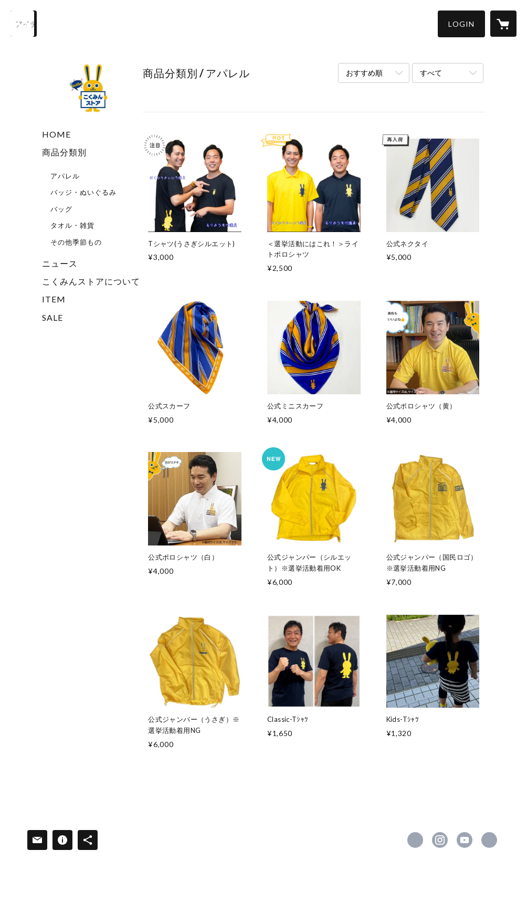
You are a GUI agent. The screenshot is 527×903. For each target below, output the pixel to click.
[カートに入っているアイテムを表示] (503, 23)
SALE (52, 317)
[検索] (23, 23)
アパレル (65, 176)
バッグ (61, 209)
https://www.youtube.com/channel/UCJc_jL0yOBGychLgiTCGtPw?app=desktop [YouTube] (464, 840)
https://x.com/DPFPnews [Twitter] (415, 840)
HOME (56, 134)
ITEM (54, 299)
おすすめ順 (364, 72)
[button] (461, 23)
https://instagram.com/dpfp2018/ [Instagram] (440, 840)
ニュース (60, 263)
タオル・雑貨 (72, 225)
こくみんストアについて (91, 281)
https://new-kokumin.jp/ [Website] (489, 840)
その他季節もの (76, 242)
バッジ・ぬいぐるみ (83, 192)
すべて (431, 72)
